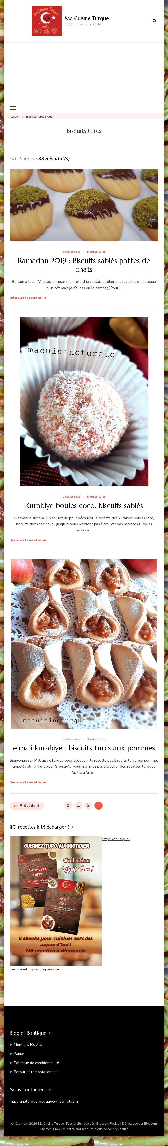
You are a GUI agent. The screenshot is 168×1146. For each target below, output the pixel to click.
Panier (19, 1053)
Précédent (30, 805)
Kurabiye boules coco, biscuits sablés (84, 505)
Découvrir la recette (25, 298)
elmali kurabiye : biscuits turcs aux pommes (84, 748)
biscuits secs (71, 251)
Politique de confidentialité (36, 1062)
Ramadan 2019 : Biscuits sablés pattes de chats (84, 265)
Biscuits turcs (96, 251)
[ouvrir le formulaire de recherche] (154, 21)
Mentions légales (28, 1044)
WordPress (80, 1129)
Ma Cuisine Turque (87, 18)
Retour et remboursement (36, 1071)
